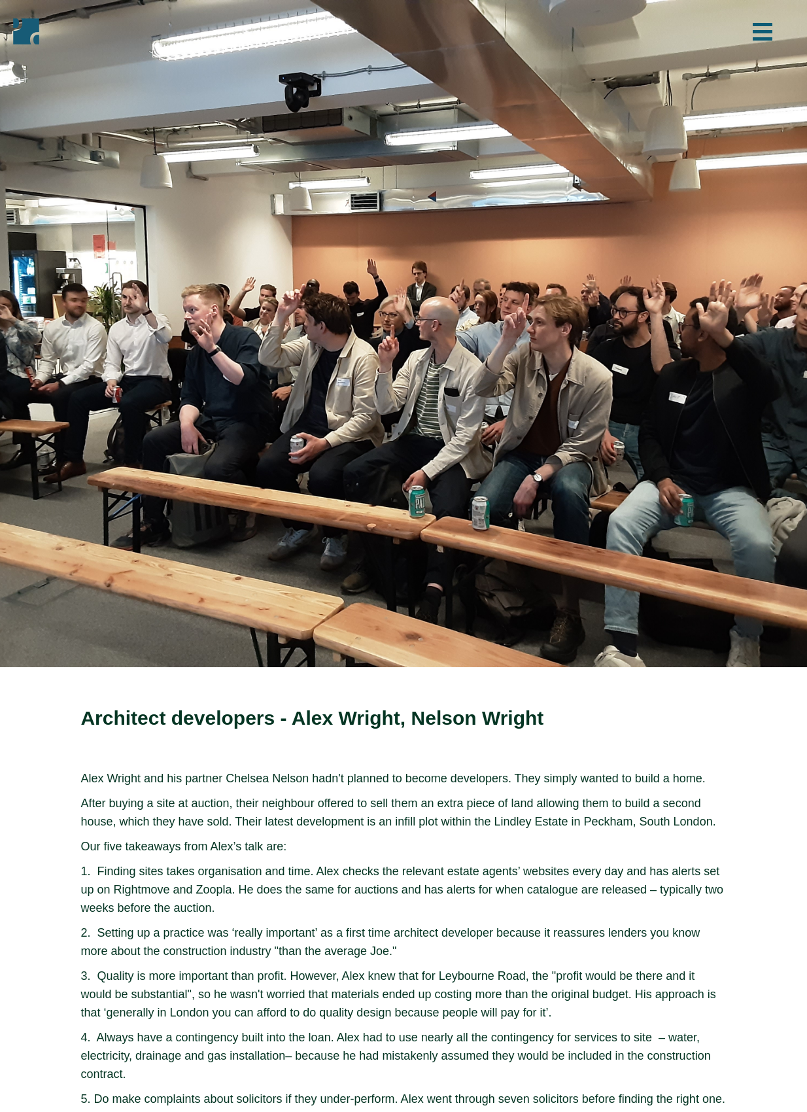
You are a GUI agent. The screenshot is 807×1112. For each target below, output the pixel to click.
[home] (26, 31)
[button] (762, 31)
